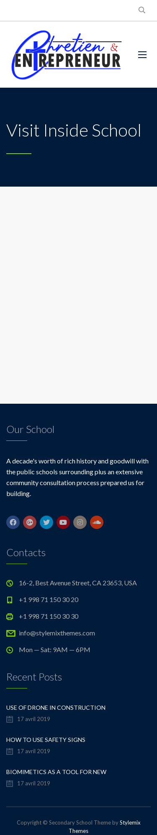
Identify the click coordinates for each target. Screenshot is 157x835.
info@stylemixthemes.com (57, 633)
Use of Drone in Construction (56, 707)
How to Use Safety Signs (45, 739)
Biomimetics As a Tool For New (56, 771)
